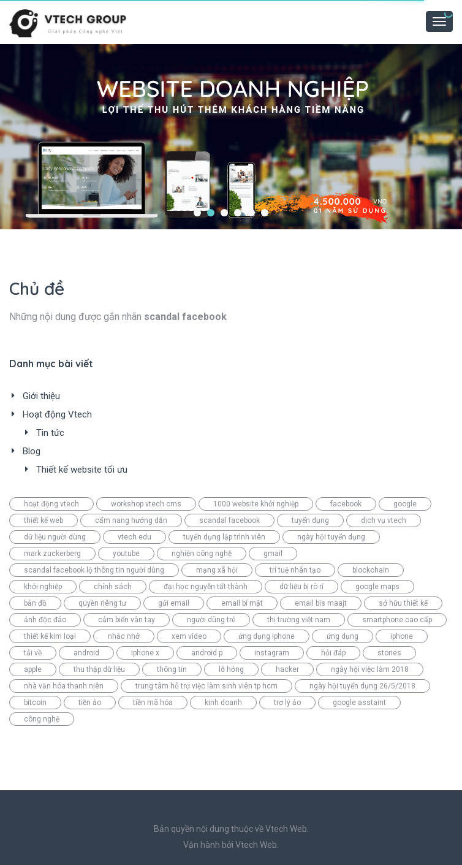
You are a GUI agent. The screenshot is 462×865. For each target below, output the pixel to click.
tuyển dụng (310, 520)
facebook (346, 504)
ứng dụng (342, 636)
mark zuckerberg (52, 553)
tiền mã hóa (153, 702)
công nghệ (41, 719)
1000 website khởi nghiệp (255, 504)
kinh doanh (223, 702)
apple (33, 669)
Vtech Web (256, 845)
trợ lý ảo (287, 702)
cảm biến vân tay (126, 619)
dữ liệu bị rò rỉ (301, 586)
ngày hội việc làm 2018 (370, 669)
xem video (189, 636)
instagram (271, 653)
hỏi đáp (333, 653)
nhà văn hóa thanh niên (64, 686)
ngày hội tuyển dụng (331, 537)
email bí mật (242, 603)
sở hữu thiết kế (403, 603)
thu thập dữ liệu (99, 669)
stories (389, 653)
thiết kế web (43, 520)
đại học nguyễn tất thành (206, 586)
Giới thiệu (41, 396)
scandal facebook (229, 520)
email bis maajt (321, 603)
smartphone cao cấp (397, 619)
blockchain (370, 570)
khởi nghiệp (43, 586)
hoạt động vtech (51, 504)
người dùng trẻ (211, 619)
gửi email (173, 603)
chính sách (113, 586)
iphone (401, 636)
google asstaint (359, 702)
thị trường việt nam (298, 619)
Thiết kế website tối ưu (81, 469)
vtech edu (134, 537)
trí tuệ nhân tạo (295, 570)
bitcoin (35, 702)
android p (206, 653)
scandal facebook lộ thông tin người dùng (94, 570)
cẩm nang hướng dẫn (131, 520)
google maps (377, 586)
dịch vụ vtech (383, 520)
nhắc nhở (124, 636)
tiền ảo (89, 702)
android (86, 653)
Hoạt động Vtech (57, 414)
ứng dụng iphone (266, 636)
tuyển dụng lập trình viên (224, 537)
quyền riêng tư (102, 603)
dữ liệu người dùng (55, 537)
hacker (287, 669)
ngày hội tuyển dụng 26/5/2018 (362, 686)
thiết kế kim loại (50, 636)
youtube (126, 553)
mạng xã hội (217, 570)
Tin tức (50, 432)
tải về (33, 653)
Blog (31, 451)
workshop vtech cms (146, 504)
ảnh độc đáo (45, 619)
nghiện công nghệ (202, 553)
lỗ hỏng (231, 669)
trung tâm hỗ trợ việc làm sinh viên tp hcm (206, 686)
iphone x (145, 653)
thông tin (172, 669)
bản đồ (35, 603)
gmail (272, 553)
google (405, 504)
